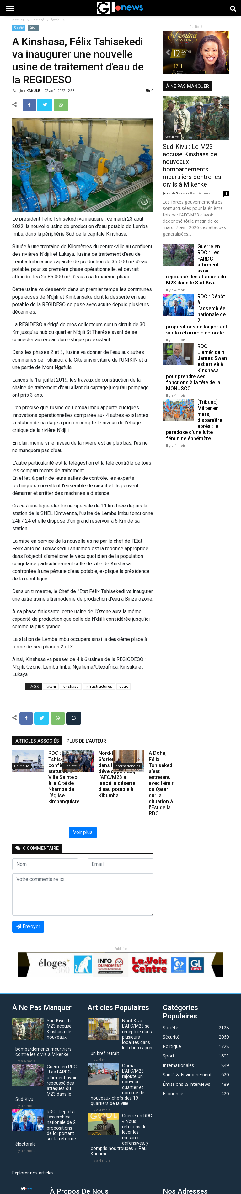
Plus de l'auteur (86, 741)
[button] (168, 52)
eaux (123, 686)
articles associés (37, 741)
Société (37, 20)
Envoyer (28, 926)
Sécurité (172, 136)
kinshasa (71, 686)
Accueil (18, 20)
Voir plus (83, 832)
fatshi (56, 20)
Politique (21, 766)
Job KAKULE (30, 90)
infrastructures (99, 686)
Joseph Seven (175, 193)
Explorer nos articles (33, 1173)
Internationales (127, 766)
